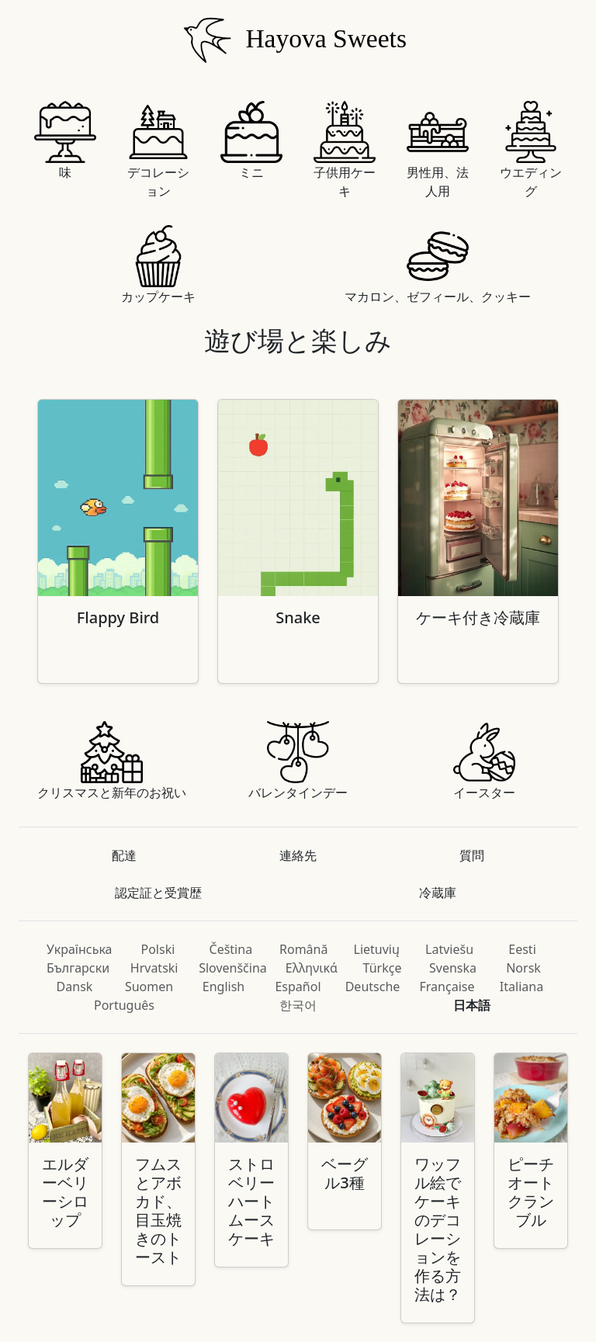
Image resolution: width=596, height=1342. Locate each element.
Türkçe (382, 967)
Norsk (523, 967)
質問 (471, 855)
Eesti (522, 949)
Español (298, 986)
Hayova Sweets (292, 41)
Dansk (75, 986)
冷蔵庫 (437, 892)
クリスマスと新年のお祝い (111, 761)
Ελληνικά (312, 967)
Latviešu (449, 949)
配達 (124, 855)
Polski (158, 949)
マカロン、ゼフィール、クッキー (438, 265)
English (223, 986)
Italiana (521, 986)
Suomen (149, 986)
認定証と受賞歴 (158, 892)
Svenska (452, 967)
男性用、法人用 (438, 150)
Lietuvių (377, 949)
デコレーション (158, 150)
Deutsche (372, 986)
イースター (484, 761)
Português (124, 1005)
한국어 (298, 1005)
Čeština (231, 949)
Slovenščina (233, 967)
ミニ (251, 141)
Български (78, 967)
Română (303, 949)
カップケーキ (158, 265)
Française (447, 986)
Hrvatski (154, 967)
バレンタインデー (298, 761)
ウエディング (531, 150)
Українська (79, 949)
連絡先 (298, 855)
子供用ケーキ (345, 150)
